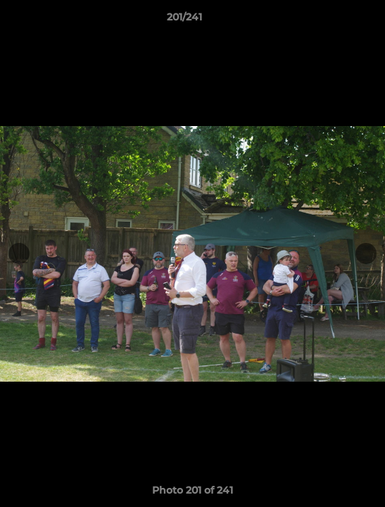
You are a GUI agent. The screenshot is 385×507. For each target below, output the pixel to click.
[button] (334, 20)
